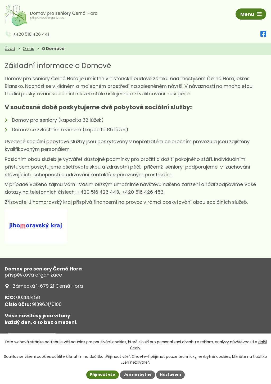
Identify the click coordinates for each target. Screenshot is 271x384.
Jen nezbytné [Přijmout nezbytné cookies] (137, 374)
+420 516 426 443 (98, 192)
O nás (28, 48)
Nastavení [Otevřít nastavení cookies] (170, 374)
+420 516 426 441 (31, 34)
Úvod (10, 48)
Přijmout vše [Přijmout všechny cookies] (102, 374)
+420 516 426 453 (142, 192)
